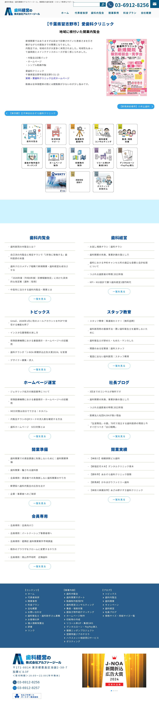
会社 (146, 12)
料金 (129, 12)
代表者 (81, 12)
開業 (114, 12)
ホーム (65, 12)
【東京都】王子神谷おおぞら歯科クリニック (32, 113)
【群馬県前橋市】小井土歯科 (135, 106)
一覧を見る (39, 311)
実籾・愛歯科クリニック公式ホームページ (47, 78)
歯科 (97, 12)
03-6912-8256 (132, 4)
